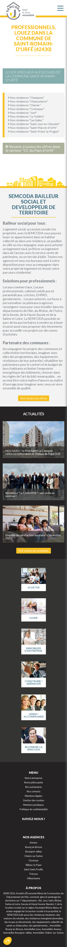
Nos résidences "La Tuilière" (26, 116)
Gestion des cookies (33, 800)
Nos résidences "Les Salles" (25, 120)
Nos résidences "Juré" (22, 112)
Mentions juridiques (33, 804)
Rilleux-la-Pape (33, 864)
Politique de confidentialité (34, 809)
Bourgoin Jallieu (33, 851)
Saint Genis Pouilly (33, 869)
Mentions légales (33, 795)
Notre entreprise (33, 778)
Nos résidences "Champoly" (26, 97)
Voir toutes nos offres (33, 398)
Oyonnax (33, 860)
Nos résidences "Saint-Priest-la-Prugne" (33, 131)
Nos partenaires (33, 787)
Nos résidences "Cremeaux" (26, 109)
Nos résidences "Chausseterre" (28, 101)
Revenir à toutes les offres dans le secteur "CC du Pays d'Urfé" (33, 148)
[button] (7, 941)
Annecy (33, 842)
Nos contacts (33, 791)
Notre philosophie (33, 782)
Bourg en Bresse (33, 847)
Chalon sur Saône (33, 856)
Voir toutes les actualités (34, 550)
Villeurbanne (33, 878)
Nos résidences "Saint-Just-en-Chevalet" (34, 124)
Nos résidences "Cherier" (24, 105)
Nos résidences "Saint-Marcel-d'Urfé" (32, 127)
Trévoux (33, 873)
